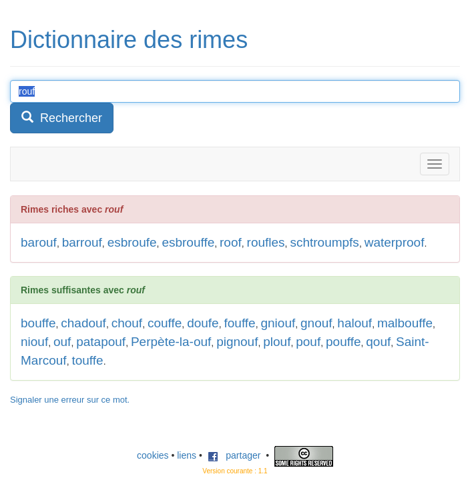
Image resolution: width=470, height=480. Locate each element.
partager (234, 455)
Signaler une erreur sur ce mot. (70, 400)
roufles (266, 242)
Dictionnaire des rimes (129, 39)
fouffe (239, 323)
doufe (203, 323)
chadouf (83, 323)
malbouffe (405, 323)
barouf (39, 242)
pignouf (237, 342)
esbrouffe (188, 242)
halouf (354, 323)
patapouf (101, 342)
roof (231, 242)
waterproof (395, 242)
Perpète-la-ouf (171, 342)
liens (186, 455)
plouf (276, 342)
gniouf (277, 323)
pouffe (343, 342)
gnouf (316, 323)
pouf (308, 342)
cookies (152, 455)
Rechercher (61, 118)
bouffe (38, 323)
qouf (378, 342)
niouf (34, 342)
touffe (87, 360)
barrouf (82, 242)
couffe (165, 323)
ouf (62, 342)
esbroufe (132, 242)
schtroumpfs (324, 242)
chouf (126, 323)
